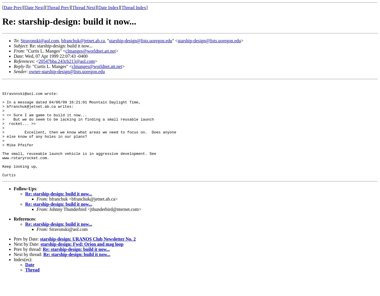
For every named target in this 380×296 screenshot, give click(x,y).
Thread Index (134, 7)
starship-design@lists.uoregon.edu (140, 40)
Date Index (108, 7)
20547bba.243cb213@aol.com (67, 61)
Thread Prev (58, 7)
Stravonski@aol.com (40, 40)
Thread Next (83, 7)
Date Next (34, 7)
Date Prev (13, 7)
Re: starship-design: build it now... (58, 212)
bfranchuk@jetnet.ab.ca (83, 40)
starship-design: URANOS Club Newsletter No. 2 (88, 257)
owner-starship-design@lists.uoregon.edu (67, 71)
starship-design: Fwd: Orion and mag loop (82, 263)
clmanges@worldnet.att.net (90, 51)
